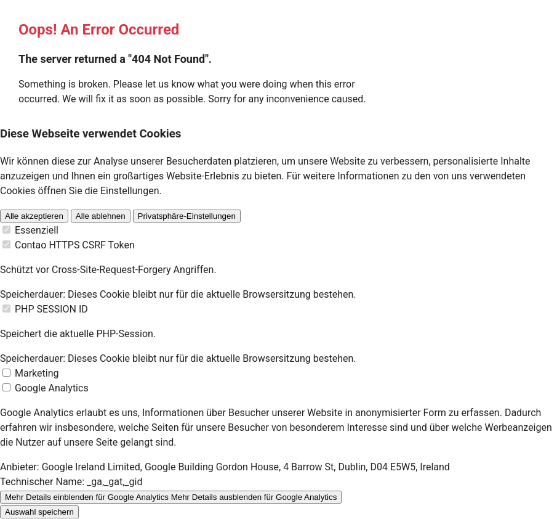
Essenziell (36, 230)
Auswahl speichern (39, 512)
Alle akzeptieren (34, 216)
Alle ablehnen (101, 216)
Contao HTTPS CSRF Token (75, 245)
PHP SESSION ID (51, 309)
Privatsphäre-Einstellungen (187, 216)
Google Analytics (52, 388)
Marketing (36, 373)
